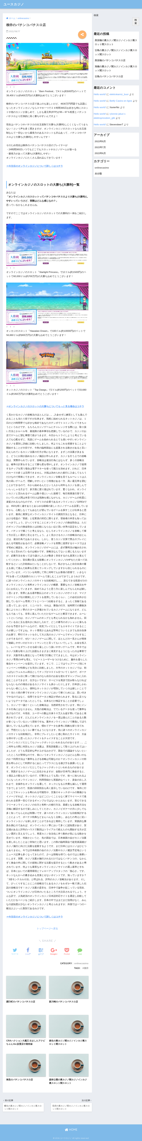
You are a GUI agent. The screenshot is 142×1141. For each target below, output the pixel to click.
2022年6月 (100, 153)
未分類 (98, 173)
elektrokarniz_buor (119, 94)
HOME (71, 1129)
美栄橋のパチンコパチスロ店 (110, 60)
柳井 (86, 968)
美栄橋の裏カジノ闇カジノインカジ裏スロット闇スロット (116, 42)
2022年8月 (100, 141)
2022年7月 (100, 147)
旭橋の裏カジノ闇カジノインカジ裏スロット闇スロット (116, 68)
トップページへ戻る (47, 928)
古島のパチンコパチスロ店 (109, 76)
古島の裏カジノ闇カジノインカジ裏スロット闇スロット (116, 52)
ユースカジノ (13, 4)
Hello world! (100, 94)
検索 (96, 15)
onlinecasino (81, 963)
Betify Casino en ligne (121, 101)
